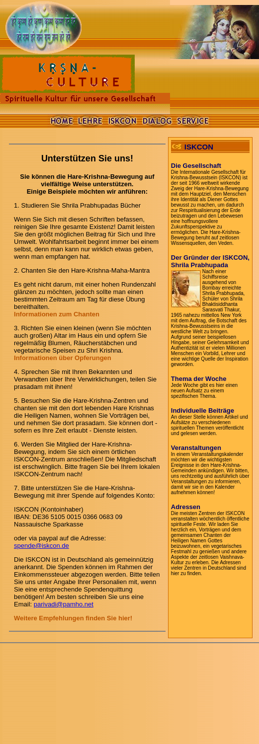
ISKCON (198, 147)
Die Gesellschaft (196, 165)
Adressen (185, 507)
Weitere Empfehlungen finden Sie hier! (73, 618)
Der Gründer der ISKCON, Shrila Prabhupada (210, 261)
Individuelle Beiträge (202, 410)
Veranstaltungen (196, 447)
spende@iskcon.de (41, 545)
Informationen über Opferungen (62, 358)
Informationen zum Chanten (56, 314)
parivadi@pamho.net (63, 604)
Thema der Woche (199, 378)
